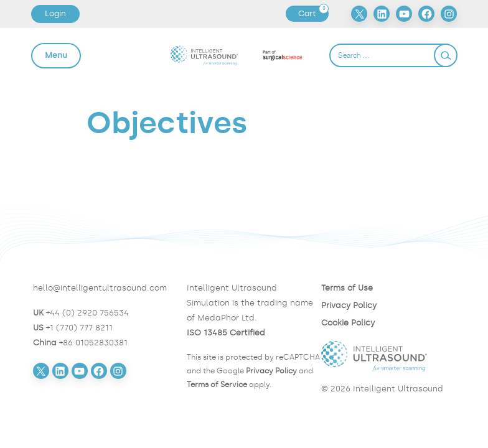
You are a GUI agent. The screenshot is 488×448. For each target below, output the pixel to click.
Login (55, 13)
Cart (313, 14)
